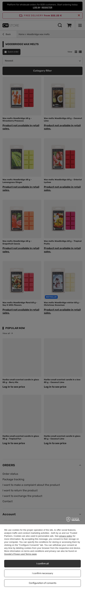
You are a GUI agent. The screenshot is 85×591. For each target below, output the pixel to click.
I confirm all (42, 563)
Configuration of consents (42, 583)
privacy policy (65, 536)
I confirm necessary (42, 573)
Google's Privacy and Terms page (20, 554)
